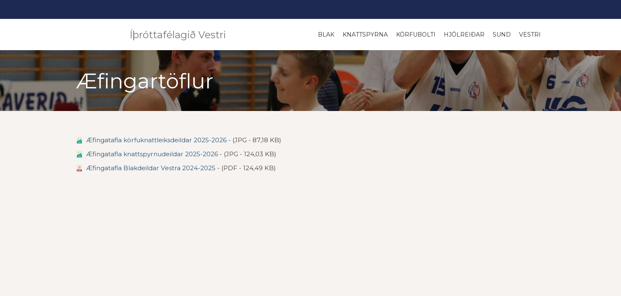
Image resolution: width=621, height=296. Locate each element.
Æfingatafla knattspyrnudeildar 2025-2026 (152, 154)
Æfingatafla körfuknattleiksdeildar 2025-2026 (156, 140)
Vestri (530, 34)
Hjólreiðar (464, 34)
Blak (326, 34)
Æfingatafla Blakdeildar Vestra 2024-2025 (150, 168)
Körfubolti (416, 34)
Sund (502, 34)
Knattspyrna (365, 34)
